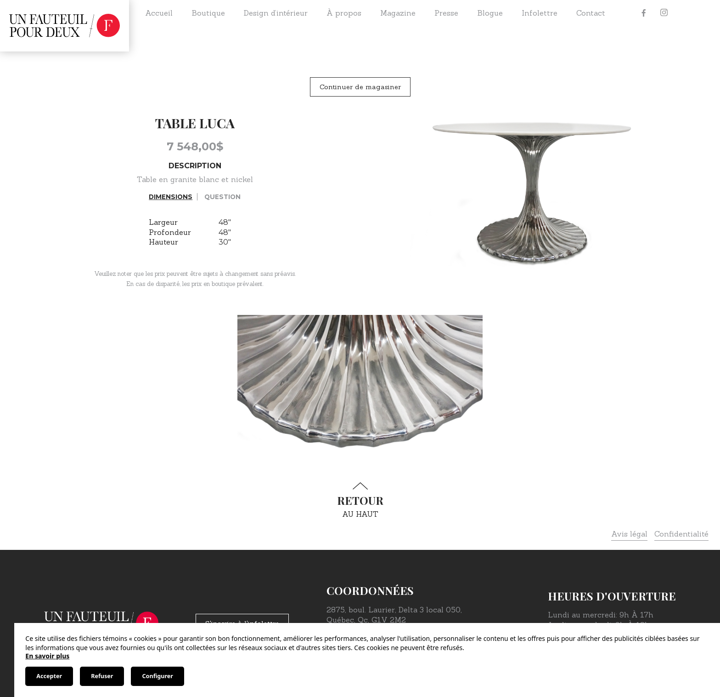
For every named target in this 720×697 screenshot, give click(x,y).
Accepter (49, 676)
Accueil (159, 12)
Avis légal (629, 533)
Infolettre (539, 12)
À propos (343, 12)
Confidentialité (681, 533)
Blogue (490, 12)
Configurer (157, 676)
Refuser (102, 676)
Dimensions (170, 196)
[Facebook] (644, 13)
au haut (360, 500)
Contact (590, 12)
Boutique (208, 12)
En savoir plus (47, 655)
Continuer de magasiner (360, 87)
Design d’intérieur (276, 12)
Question (222, 196)
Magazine (398, 12)
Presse (446, 12)
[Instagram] (664, 13)
